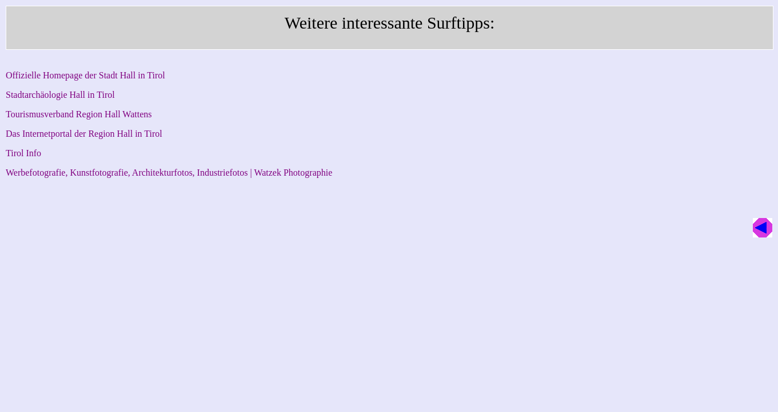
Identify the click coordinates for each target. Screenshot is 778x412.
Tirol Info (23, 153)
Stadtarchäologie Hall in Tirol (60, 95)
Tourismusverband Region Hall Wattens (78, 114)
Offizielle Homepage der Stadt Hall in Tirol (85, 75)
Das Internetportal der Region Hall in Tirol (84, 133)
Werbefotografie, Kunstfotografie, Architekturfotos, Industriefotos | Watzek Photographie (169, 172)
